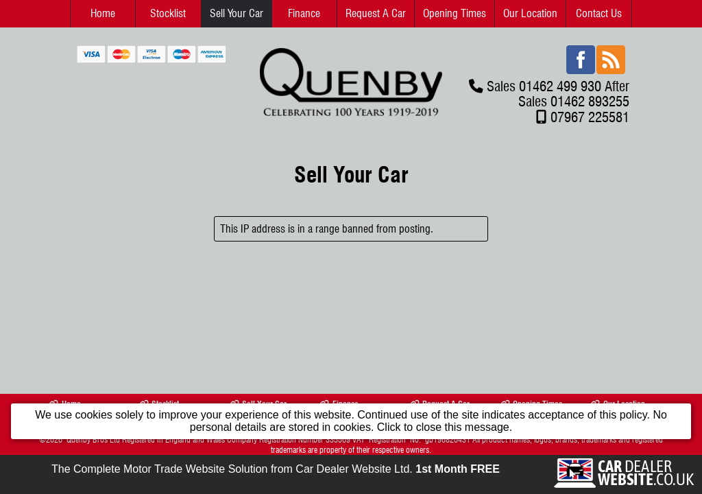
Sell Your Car (236, 13)
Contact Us (599, 13)
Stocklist (168, 13)
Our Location (530, 13)
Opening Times (454, 13)
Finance (304, 13)
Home (102, 13)
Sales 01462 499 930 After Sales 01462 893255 (558, 94)
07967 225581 (589, 117)
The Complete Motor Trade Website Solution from (275, 469)
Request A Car (376, 13)
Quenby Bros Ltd (93, 439)
